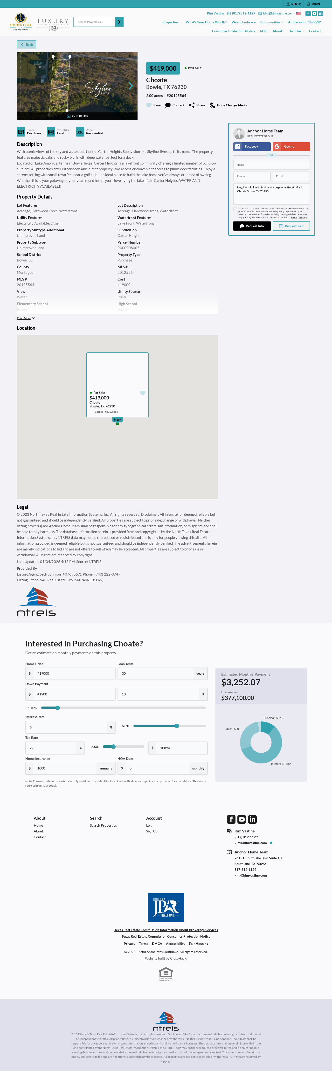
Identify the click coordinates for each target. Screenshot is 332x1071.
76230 (179, 87)
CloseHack (178, 958)
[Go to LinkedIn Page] (320, 13)
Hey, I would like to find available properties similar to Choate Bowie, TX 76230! (271, 194)
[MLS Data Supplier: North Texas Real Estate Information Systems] (166, 1021)
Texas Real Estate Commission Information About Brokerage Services (166, 930)
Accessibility (175, 943)
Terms (294, 217)
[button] (119, 22)
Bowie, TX (158, 87)
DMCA (157, 943)
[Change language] (298, 13)
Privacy (303, 217)
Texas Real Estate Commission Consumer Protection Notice (166, 936)
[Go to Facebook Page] (308, 13)
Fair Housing (198, 943)
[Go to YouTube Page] (314, 13)
